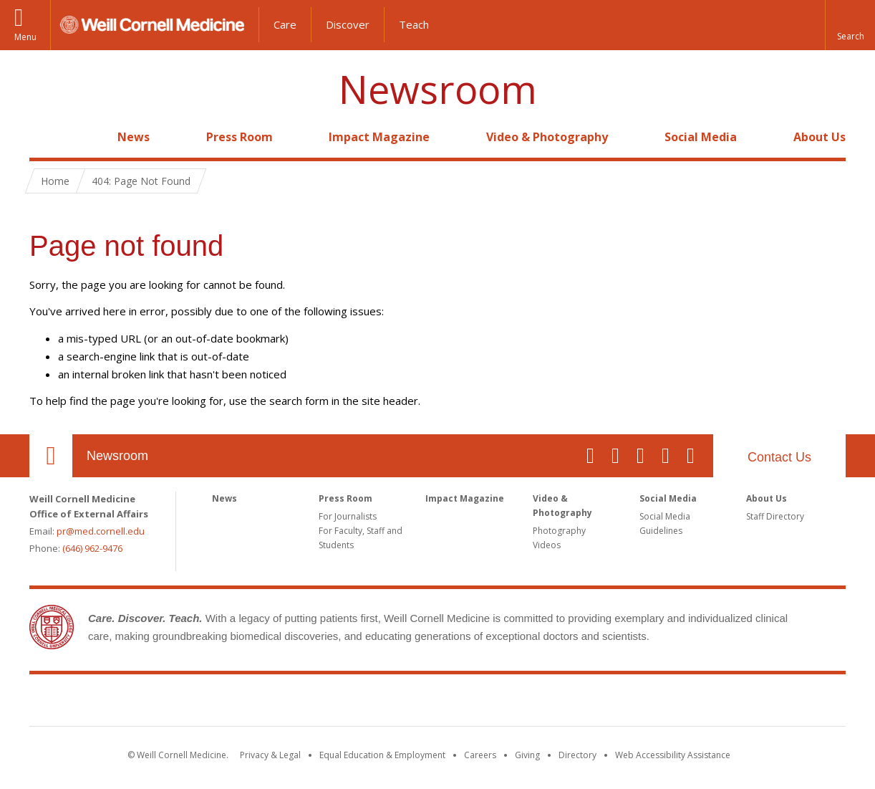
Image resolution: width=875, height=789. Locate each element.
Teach (414, 24)
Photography (559, 531)
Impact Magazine (379, 137)
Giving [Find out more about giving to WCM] (527, 755)
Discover (347, 24)
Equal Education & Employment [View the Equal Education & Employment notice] (382, 755)
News (133, 137)
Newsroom (438, 89)
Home (45, 136)
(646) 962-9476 (92, 548)
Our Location (50, 455)
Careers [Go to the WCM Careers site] (480, 755)
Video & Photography (547, 137)
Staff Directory (775, 516)
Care (285, 24)
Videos (547, 545)
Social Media (700, 137)
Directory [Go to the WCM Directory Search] (577, 755)
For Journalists (348, 516)
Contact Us (779, 457)
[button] (850, 25)
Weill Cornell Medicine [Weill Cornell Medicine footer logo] (437, 703)
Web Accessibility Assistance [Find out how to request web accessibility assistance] (672, 755)
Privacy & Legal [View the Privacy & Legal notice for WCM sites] (270, 755)
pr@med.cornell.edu (101, 531)
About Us (819, 137)
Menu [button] (25, 37)
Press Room (239, 137)
